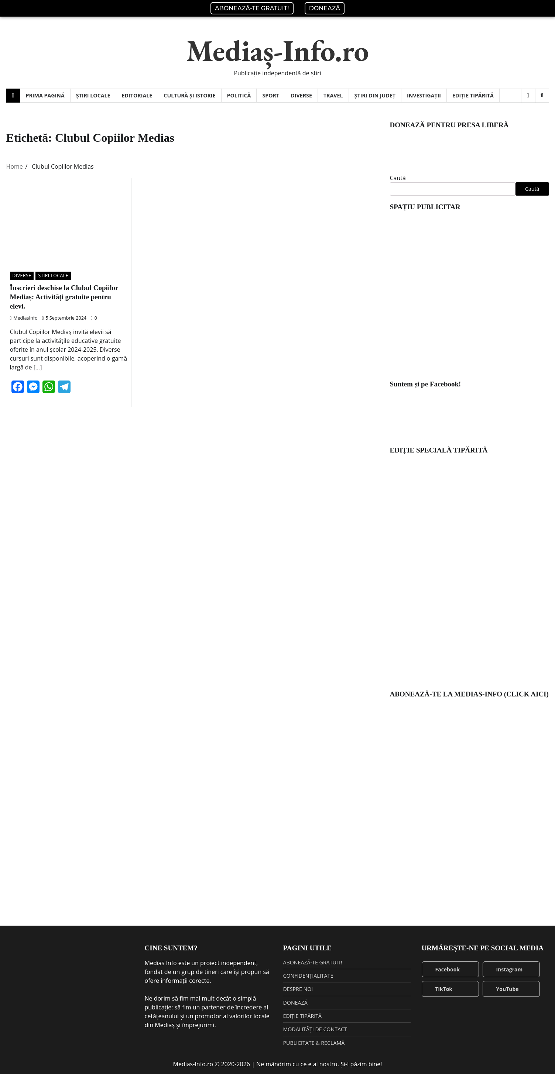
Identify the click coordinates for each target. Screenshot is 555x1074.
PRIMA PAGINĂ (45, 95)
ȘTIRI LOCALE (93, 95)
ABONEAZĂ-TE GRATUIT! (252, 8)
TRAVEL (333, 95)
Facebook (443, 969)
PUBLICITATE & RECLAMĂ (314, 1042)
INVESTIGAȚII (424, 95)
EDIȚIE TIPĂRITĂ (473, 95)
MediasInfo (24, 317)
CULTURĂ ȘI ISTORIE (189, 95)
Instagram (505, 969)
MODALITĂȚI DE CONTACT (315, 1029)
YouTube (503, 988)
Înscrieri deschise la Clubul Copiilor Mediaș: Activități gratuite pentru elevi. (64, 297)
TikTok (439, 988)
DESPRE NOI (298, 988)
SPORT (270, 95)
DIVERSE (301, 95)
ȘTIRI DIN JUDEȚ (374, 95)
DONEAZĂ (324, 8)
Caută (398, 178)
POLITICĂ (239, 95)
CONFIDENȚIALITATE (308, 975)
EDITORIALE (137, 95)
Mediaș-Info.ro (277, 50)
